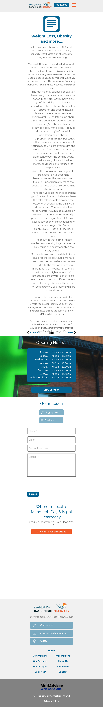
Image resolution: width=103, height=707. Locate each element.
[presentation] (47, 484)
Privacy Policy (51, 701)
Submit (33, 494)
